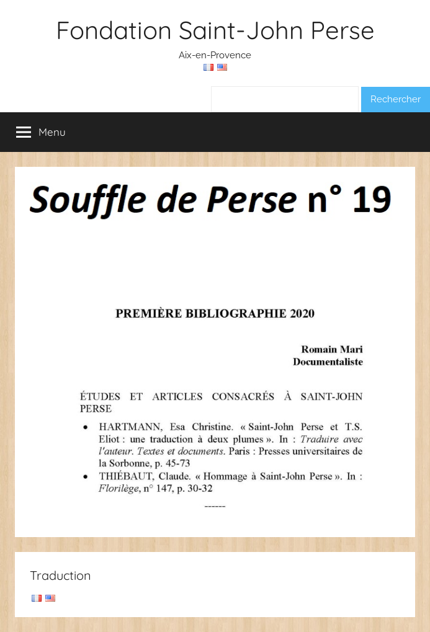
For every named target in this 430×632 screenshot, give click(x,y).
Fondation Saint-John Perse (215, 29)
